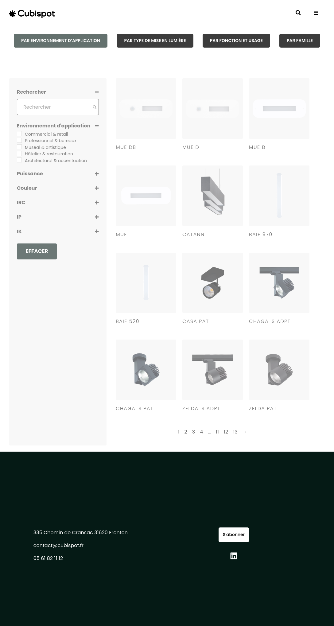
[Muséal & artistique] (19, 146)
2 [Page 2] (185, 431)
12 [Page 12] (226, 431)
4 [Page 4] (201, 431)
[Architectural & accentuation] (19, 159)
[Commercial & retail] (19, 133)
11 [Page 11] (217, 431)
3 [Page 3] (193, 431)
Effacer (36, 251)
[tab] (60, 41)
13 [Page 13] (235, 431)
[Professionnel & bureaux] (19, 140)
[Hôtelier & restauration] (19, 153)
